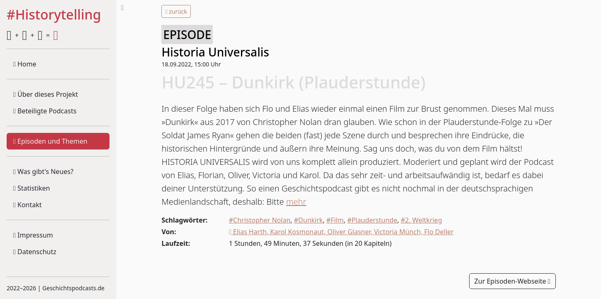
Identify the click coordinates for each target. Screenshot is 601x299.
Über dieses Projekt (45, 94)
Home (24, 64)
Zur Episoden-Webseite (512, 281)
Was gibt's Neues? (43, 171)
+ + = (32, 35)
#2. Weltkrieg (421, 220)
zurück (176, 11)
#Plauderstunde (372, 220)
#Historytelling (54, 15)
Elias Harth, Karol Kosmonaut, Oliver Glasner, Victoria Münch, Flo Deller (341, 231)
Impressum (33, 235)
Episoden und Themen (50, 141)
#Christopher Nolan (260, 220)
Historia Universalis (215, 52)
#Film (335, 220)
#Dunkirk (308, 220)
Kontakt (27, 204)
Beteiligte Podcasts (44, 110)
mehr (296, 201)
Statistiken (31, 188)
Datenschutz (34, 251)
